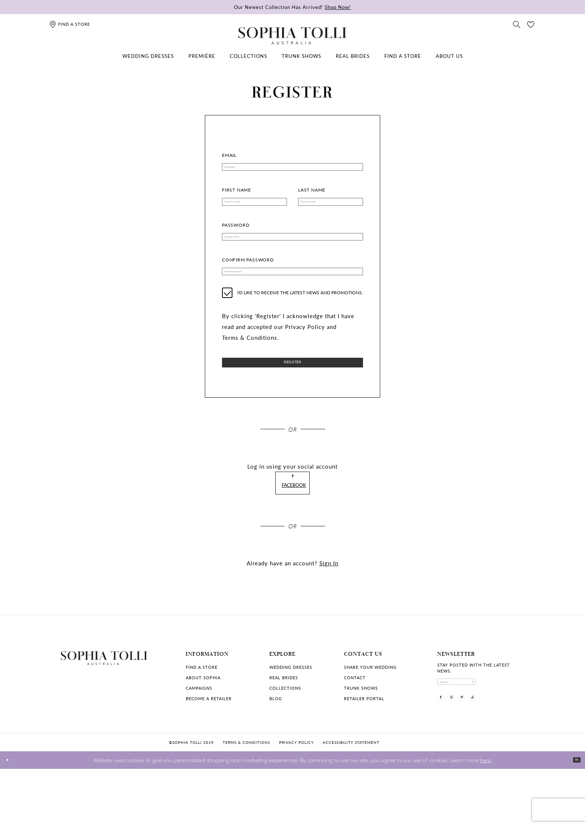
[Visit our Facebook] (445, 753)
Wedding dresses (290, 711)
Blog (275, 742)
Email (229, 155)
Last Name (311, 195)
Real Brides (283, 721)
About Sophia (203, 721)
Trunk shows (361, 732)
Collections (285, 732)
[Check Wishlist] (531, 24)
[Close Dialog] (11, 817)
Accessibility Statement (351, 799)
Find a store (202, 711)
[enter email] (481, 729)
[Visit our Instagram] (464, 753)
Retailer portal (364, 742)
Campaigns (199, 732)
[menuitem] (148, 56)
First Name (236, 195)
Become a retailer (209, 742)
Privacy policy (296, 799)
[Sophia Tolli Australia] (292, 35)
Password (235, 236)
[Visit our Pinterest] (484, 753)
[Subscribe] (518, 729)
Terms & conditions (246, 799)
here (485, 817)
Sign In (328, 607)
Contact (355, 721)
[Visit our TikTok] (503, 753)
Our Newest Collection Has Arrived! (292, 6)
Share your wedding (370, 711)
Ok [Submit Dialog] (573, 817)
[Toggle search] (517, 24)
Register (292, 388)
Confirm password (248, 276)
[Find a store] (69, 24)
